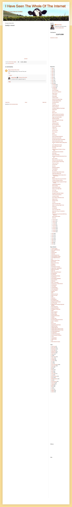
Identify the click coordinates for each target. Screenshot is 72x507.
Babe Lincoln (54, 112)
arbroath (25, 58)
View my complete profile (59, 27)
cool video (53, 360)
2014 (52, 233)
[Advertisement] (58, 51)
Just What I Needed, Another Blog (58, 161)
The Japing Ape (54, 332)
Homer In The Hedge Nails (56, 188)
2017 (52, 80)
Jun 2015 (54, 224)
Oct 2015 (54, 87)
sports (52, 385)
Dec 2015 (54, 84)
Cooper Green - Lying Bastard (56, 268)
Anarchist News (54, 252)
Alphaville (53, 251)
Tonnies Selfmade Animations (56, 335)
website (52, 390)
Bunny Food (53, 265)
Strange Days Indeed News (56, 324)
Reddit (52, 310)
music (52, 372)
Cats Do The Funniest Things (57, 99)
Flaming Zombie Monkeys (55, 275)
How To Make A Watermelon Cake (58, 197)
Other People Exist (54, 306)
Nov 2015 (54, 86)
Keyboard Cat (53, 351)
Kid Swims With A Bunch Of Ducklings (58, 139)
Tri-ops (52, 336)
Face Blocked (53, 274)
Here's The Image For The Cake (57, 120)
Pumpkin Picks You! (55, 105)
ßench (52, 322)
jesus (52, 371)
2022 (52, 72)
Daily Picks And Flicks (55, 269)
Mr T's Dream (54, 170)
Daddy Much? (54, 109)
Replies (10, 75)
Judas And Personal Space (56, 194)
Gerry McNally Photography (56, 278)
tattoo (52, 386)
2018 (52, 78)
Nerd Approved (53, 299)
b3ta (52, 259)
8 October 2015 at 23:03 (15, 69)
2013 (52, 235)
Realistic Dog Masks (55, 118)
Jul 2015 (54, 222)
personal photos (54, 376)
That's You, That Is (55, 163)
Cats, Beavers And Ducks (55, 266)
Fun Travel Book (55, 191)
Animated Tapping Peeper (56, 100)
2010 (52, 239)
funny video (53, 365)
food (52, 363)
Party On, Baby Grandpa (56, 126)
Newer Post (7, 102)
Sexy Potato (54, 153)
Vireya (9, 69)
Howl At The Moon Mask (56, 203)
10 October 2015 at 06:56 (22, 77)
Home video (53, 350)
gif (51, 368)
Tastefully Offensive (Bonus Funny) (57, 328)
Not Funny (54, 103)
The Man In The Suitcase (55, 333)
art (51, 355)
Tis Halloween (54, 88)
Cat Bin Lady (53, 346)
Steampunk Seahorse (56, 167)
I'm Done (53, 202)
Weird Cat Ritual (55, 185)
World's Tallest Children (56, 216)
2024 (52, 69)
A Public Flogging (54, 248)
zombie (52, 391)
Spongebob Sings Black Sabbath (57, 193)
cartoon (52, 358)
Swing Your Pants (54, 326)
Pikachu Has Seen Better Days (57, 160)
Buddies (53, 177)
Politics (52, 354)
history (52, 369)
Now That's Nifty (54, 303)
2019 (52, 77)
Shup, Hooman (54, 158)
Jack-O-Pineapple (55, 90)
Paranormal (53, 352)
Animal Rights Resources (55, 257)
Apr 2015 (54, 227)
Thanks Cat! (54, 127)
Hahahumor (53, 281)
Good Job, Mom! (55, 130)
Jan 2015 (54, 231)
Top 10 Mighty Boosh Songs (57, 144)
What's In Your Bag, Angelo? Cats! (58, 205)
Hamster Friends (55, 200)
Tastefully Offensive (54, 327)
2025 (52, 68)
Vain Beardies (54, 208)
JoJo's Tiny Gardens (54, 288)
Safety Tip (54, 212)
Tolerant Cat (54, 206)
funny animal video (11, 63)
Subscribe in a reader (54, 37)
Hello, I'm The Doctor (54, 282)
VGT (52, 340)
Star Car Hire (53, 323)
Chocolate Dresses (55, 102)
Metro (52, 292)
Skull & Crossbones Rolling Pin (57, 136)
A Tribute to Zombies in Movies (57, 180)
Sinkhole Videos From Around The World (59, 178)
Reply (9, 73)
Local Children (54, 94)
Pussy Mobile (54, 96)
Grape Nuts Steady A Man (56, 173)
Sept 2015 (54, 219)
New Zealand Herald (54, 300)
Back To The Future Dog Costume (58, 115)
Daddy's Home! (54, 199)
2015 (52, 83)
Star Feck (53, 166)
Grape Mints (54, 121)
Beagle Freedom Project (55, 260)
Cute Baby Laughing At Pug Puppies (58, 108)
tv (51, 387)
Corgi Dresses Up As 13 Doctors (57, 151)
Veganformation (54, 339)
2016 (52, 81)
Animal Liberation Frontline (55, 256)
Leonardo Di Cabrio (55, 196)
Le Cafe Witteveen (54, 290)
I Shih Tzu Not (54, 129)
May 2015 (54, 225)
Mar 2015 (54, 228)
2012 (52, 236)
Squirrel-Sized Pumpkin (56, 187)
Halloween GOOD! (55, 123)
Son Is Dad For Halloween (56, 91)
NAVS (52, 296)
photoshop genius (54, 378)
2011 (52, 238)
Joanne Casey (11, 61)
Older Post (44, 102)
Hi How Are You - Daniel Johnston (57, 283)
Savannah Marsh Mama (55, 315)
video (52, 389)
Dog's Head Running (55, 154)
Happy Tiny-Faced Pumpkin (57, 117)
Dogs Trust (53, 270)
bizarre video (53, 356)
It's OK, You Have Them (56, 209)
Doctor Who (53, 347)
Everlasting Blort (54, 273)
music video (53, 373)
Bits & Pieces (53, 261)
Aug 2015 (54, 221)
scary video (53, 382)
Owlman (53, 111)
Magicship (53, 291)
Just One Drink (54, 164)
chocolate (53, 359)
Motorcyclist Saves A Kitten (56, 146)
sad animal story (54, 381)
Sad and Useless (54, 314)
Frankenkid (54, 147)
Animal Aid (53, 253)
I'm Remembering (54, 287)
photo (52, 377)
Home (26, 102)
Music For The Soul (54, 294)
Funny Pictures (53, 277)
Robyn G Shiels (54, 313)
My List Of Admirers (55, 124)
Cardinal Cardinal (55, 97)
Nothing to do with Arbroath (56, 301)
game (52, 367)
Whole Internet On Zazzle (55, 341)
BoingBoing (53, 264)
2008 (52, 242)
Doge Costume (54, 93)
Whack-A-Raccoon (55, 106)
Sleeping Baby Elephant (56, 184)
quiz (52, 380)
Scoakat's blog (53, 318)
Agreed (53, 133)
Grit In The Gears (54, 279)
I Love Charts (53, 286)
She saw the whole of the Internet (57, 319)
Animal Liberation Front (55, 255)
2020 (52, 75)
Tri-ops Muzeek (54, 337)
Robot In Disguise (54, 311)
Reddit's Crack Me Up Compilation (58, 114)
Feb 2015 (54, 230)
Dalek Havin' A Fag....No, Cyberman (58, 211)
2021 (52, 74)
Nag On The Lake (54, 295)
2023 (52, 71)
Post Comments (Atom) (14, 104)
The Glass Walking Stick (55, 331)
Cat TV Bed (54, 190)
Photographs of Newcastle (55, 309)
